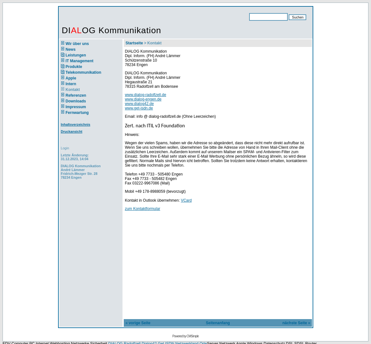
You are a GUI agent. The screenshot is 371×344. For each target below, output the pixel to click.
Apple (71, 78)
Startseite (134, 43)
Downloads (76, 101)
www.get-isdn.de (139, 108)
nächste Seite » (296, 323)
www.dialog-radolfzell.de (145, 95)
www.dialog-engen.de (143, 99)
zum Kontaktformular (142, 208)
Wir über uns (77, 43)
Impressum (76, 107)
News (71, 49)
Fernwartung (77, 112)
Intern (71, 84)
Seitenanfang (218, 323)
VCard (186, 200)
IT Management (79, 61)
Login (65, 148)
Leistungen (76, 55)
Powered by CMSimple (185, 336)
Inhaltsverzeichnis (75, 124)
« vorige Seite (137, 323)
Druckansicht (72, 131)
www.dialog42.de (139, 103)
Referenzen (76, 95)
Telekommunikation (83, 72)
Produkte (74, 66)
